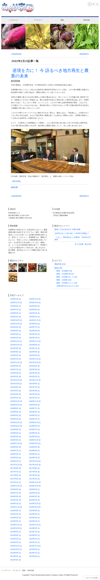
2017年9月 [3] (15, 468)
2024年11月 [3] (34, 320)
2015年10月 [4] (34, 507)
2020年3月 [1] (34, 415)
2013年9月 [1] (34, 549)
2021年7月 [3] (34, 387)
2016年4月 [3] (34, 496)
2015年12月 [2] (34, 503)
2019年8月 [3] (15, 429)
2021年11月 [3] (34, 380)
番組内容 (15, 81)
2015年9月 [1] (15, 510)
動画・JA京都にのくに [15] (67, 283)
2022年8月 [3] (34, 366)
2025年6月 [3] (34, 310)
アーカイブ (38, 20)
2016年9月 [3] (15, 489)
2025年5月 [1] (15, 313)
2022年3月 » (84, 54)
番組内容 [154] (60, 264)
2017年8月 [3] (34, 468)
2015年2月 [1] (34, 521)
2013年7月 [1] (34, 553)
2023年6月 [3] (15, 352)
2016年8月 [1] (34, 489)
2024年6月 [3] (15, 331)
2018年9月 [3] (15, 447)
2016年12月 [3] (34, 482)
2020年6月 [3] (15, 412)
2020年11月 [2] (34, 401)
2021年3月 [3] (34, 394)
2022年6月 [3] (34, 369)
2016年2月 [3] (34, 500)
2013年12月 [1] (16, 546)
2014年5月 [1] (34, 535)
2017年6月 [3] (34, 472)
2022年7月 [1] (15, 369)
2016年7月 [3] (15, 493)
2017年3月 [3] (15, 479)
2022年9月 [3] (15, 366)
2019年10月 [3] (16, 426)
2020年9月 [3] (34, 405)
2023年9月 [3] (34, 345)
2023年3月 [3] (34, 355)
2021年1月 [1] (34, 398)
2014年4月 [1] (15, 539)
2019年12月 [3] (16, 422)
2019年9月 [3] (34, 426)
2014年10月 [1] (16, 528)
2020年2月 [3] (15, 419)
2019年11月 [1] (34, 422)
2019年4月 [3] (15, 436)
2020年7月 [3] (34, 408)
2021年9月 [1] (34, 384)
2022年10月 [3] (34, 362)
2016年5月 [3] (15, 496)
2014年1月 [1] (34, 542)
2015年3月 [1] (15, 521)
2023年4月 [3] (15, 355)
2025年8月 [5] (34, 306)
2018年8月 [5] (34, 447)
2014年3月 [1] (34, 539)
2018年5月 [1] (15, 454)
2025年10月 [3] (34, 302)
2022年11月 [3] (16, 362)
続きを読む (16, 181)
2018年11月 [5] (16, 443)
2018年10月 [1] (34, 443)
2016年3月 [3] (15, 500)
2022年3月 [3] (15, 376)
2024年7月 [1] (34, 327)
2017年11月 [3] (16, 465)
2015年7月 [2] (15, 514)
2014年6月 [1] (15, 535)
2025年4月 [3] (34, 313)
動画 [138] (58, 268)
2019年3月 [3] (34, 436)
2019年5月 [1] (34, 433)
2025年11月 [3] (16, 302)
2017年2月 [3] (34, 479)
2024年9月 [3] (34, 324)
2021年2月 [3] (15, 398)
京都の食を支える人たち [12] (67, 286)
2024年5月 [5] (34, 331)
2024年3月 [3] (34, 334)
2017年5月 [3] (15, 475)
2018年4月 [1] (34, 454)
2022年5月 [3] (15, 373)
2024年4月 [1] (15, 334)
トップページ (13, 20)
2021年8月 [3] (15, 387)
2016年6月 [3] (34, 493)
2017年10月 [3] (34, 465)
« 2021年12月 (16, 54)
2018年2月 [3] (34, 458)
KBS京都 (86, 20)
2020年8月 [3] (15, 408)
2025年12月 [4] (34, 299)
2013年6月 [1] (15, 556)
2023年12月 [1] (16, 341)
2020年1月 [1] (34, 419)
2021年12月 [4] (16, 380)
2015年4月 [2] (34, 518)
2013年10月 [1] (16, 549)
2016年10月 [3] (34, 486)
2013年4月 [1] (15, 560)
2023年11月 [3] (34, 341)
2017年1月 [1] (15, 482)
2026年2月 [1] (15, 299)
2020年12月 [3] (16, 401)
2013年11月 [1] (34, 546)
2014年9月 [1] (34, 528)
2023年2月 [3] (15, 359)
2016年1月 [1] (15, 503)
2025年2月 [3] (34, 317)
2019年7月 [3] (34, 429)
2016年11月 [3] (16, 486)
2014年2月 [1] (15, 542)
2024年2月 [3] (15, 338)
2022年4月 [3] (34, 373)
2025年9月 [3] (15, 306)
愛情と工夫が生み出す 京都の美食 (67, 229)
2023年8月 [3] (15, 348)
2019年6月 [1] (15, 433)
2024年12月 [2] (16, 320)
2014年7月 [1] (34, 532)
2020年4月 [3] (15, 415)
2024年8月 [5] (15, 327)
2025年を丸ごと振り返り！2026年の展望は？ (72, 233)
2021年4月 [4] (15, 394)
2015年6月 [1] (34, 514)
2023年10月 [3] (16, 345)
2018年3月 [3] (15, 458)
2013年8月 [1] (15, 553)
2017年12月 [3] (34, 461)
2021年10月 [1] (16, 384)
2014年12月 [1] (16, 525)
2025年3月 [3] (15, 317)
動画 (62, 20)
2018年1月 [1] (15, 461)
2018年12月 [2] (34, 440)
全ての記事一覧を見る (83, 244)
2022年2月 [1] (34, 376)
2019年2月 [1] (15, 440)
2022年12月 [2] (34, 359)
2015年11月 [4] (16, 507)
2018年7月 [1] (15, 450)
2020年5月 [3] (34, 412)
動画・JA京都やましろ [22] (67, 277)
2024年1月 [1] (34, 338)
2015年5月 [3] (15, 518)
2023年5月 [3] (34, 352)
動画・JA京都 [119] (64, 280)
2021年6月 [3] (15, 391)
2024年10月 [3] (16, 324)
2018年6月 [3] (34, 450)
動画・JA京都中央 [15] (65, 274)
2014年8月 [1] (15, 532)
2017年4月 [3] (34, 475)
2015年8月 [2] (34, 510)
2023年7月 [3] (34, 348)
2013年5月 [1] (34, 556)
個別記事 (14, 187)
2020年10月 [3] (16, 405)
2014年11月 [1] (34, 525)
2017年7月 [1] (15, 472)
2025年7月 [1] (15, 310)
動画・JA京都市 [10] (64, 271)
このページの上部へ (92, 578)
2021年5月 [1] (34, 391)
